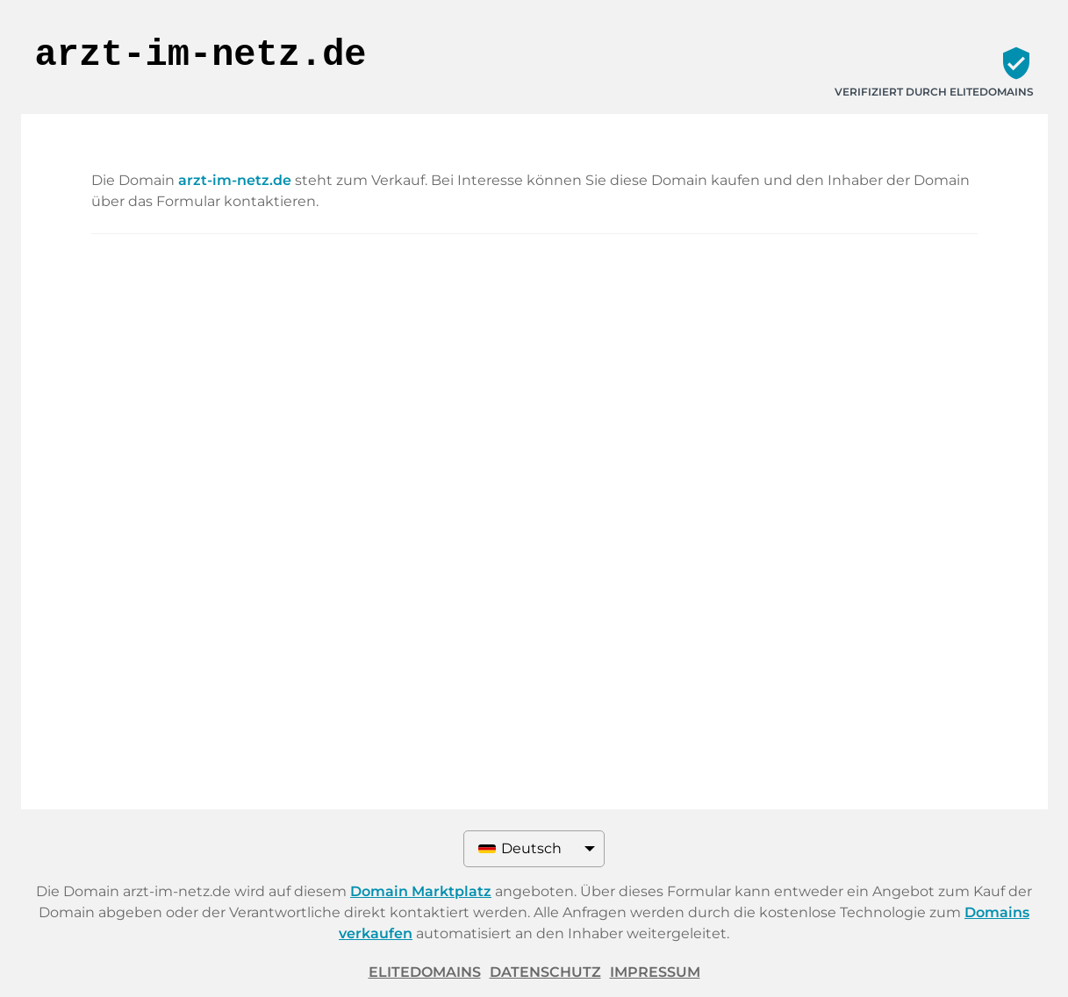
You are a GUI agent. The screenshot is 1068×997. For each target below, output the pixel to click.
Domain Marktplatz (420, 891)
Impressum (655, 972)
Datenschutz (545, 972)
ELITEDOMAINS (425, 972)
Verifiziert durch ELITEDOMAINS (934, 91)
